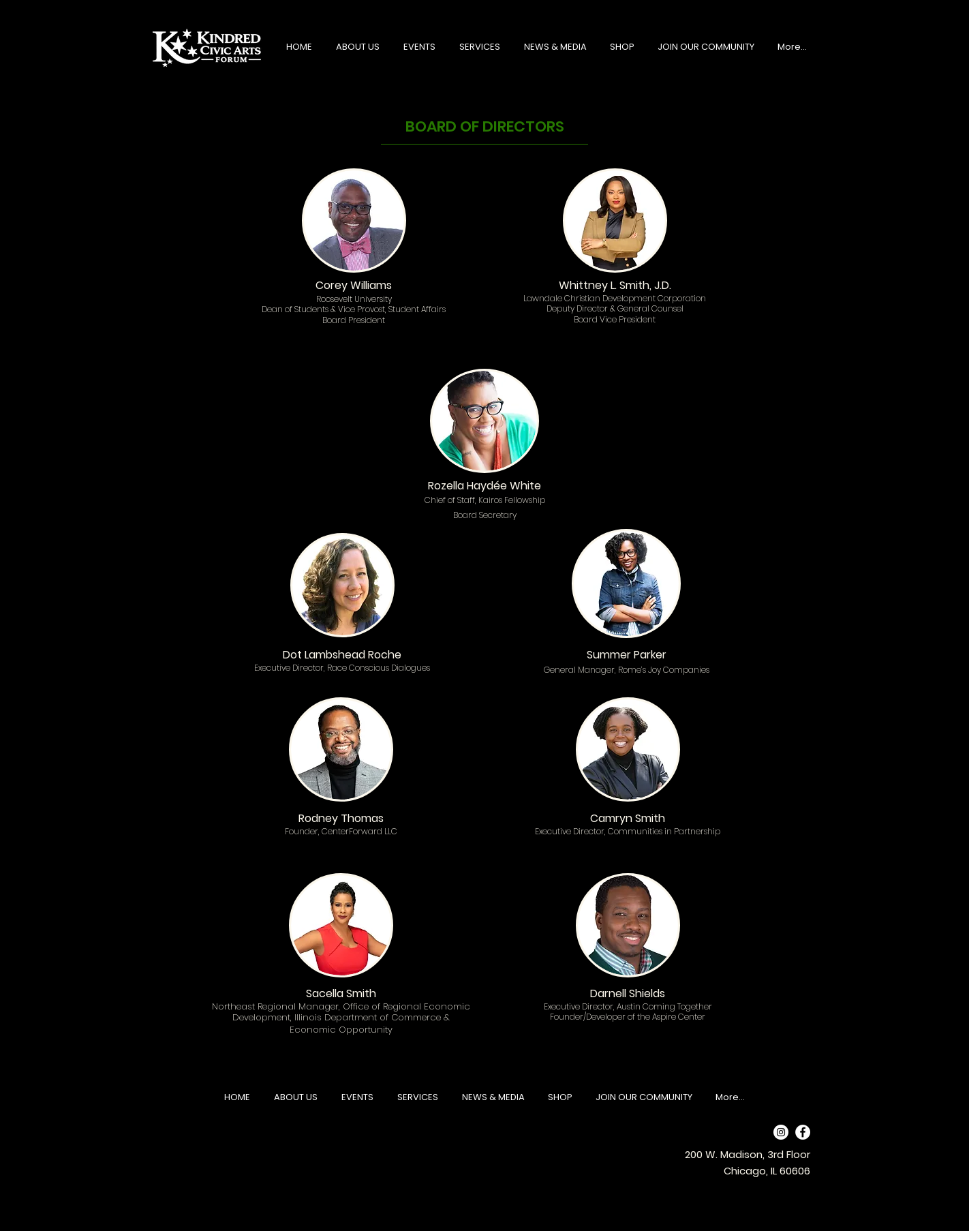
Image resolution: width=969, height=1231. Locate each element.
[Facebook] (802, 1132)
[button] (357, 47)
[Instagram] (780, 1132)
